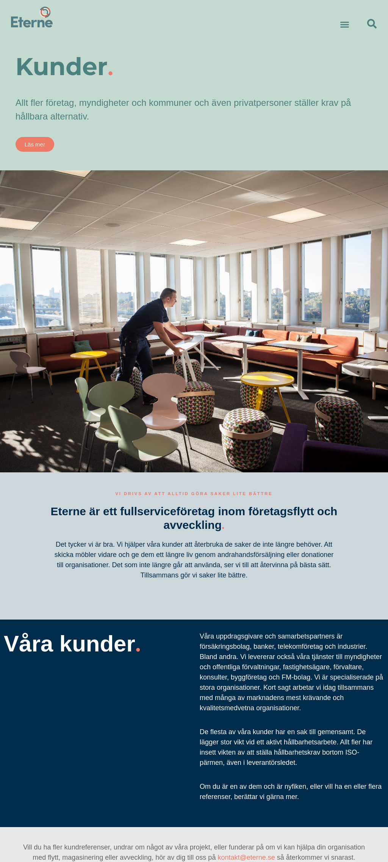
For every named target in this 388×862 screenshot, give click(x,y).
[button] (345, 24)
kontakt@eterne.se (246, 857)
